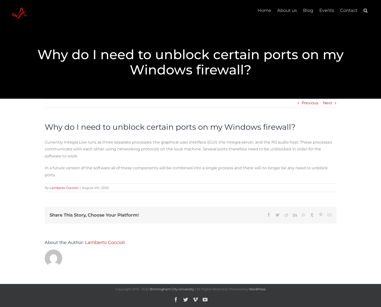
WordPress (257, 289)
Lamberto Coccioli (64, 188)
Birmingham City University (172, 289)
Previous (310, 103)
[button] (366, 10)
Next (327, 103)
